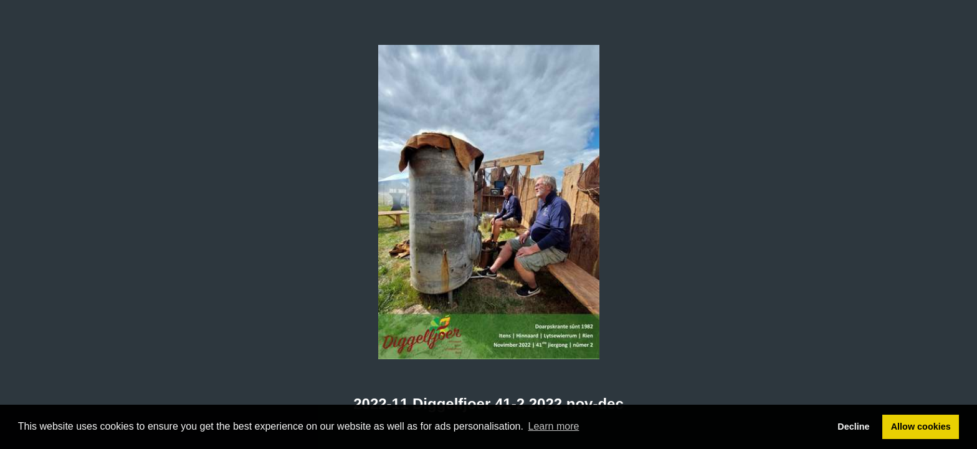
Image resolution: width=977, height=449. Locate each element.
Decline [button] (853, 427)
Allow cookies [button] (921, 427)
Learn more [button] (553, 426)
